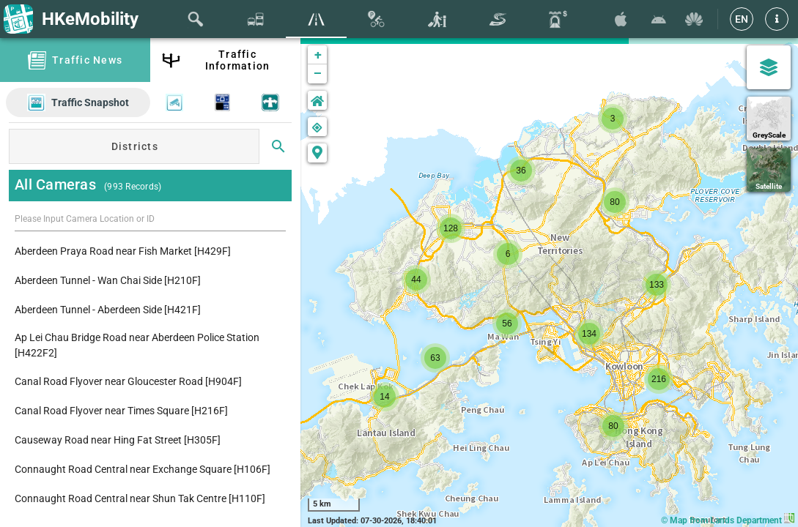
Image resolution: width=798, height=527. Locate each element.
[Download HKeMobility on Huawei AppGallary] (694, 19)
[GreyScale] (769, 119)
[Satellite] (769, 170)
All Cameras (55, 184)
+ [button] (318, 54)
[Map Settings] (769, 67)
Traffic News (87, 60)
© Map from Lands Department (727, 520)
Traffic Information (237, 60)
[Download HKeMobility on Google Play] (658, 19)
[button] (776, 19)
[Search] (278, 146)
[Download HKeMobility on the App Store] (620, 19)
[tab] (195, 19)
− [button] (318, 74)
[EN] (741, 19)
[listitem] (150, 251)
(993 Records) (132, 187)
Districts (134, 146)
